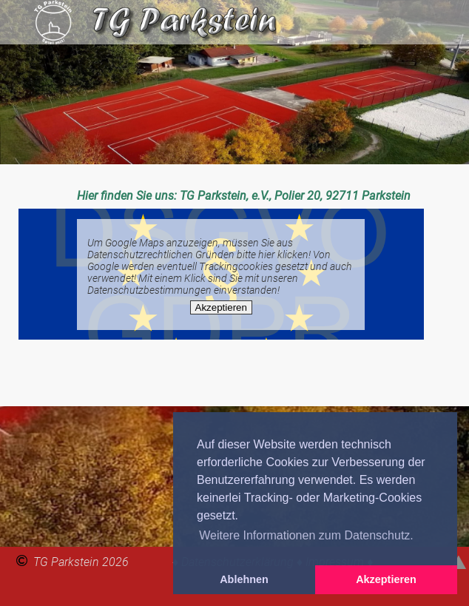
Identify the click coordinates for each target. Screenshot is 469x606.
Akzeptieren (221, 307)
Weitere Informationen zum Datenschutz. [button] (306, 535)
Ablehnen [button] (244, 579)
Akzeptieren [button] (386, 579)
